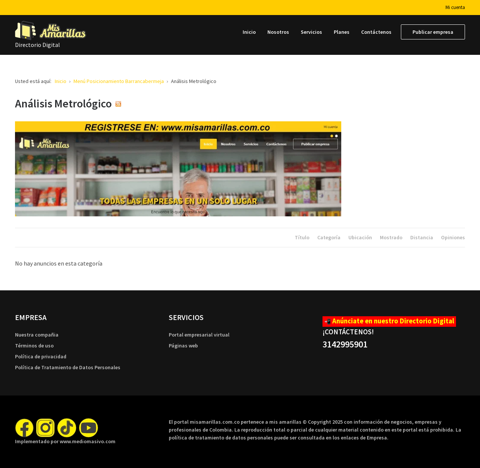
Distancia (422, 237)
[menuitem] (249, 31)
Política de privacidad (40, 356)
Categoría (329, 237)
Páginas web (183, 345)
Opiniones (453, 237)
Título (302, 237)
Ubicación (360, 237)
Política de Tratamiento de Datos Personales (67, 367)
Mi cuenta (455, 7)
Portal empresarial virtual (199, 334)
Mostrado (392, 237)
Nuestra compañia (36, 334)
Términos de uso (34, 345)
